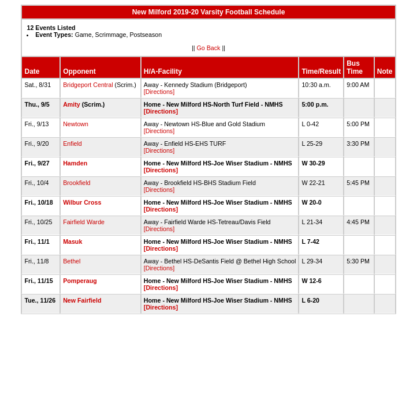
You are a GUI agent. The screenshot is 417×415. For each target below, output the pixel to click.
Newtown (75, 123)
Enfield (72, 143)
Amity (71, 104)
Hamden (75, 163)
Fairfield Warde (84, 221)
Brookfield (76, 182)
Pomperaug (80, 280)
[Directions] (159, 91)
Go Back (209, 47)
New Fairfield (82, 300)
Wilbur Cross (82, 202)
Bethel (71, 261)
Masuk (72, 241)
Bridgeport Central (88, 84)
